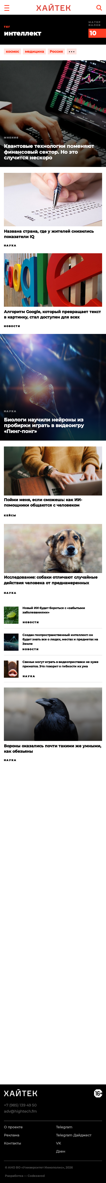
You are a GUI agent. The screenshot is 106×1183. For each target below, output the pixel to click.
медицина (34, 51)
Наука (10, 245)
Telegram (64, 1127)
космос (12, 51)
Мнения (11, 137)
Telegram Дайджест (73, 1135)
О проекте (13, 1127)
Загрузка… (53, 942)
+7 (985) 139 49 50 (20, 1105)
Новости (12, 326)
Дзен (60, 1151)
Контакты (12, 1143)
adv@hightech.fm (20, 1111)
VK (58, 1143)
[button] (7, 7)
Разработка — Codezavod (25, 1176)
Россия (56, 51)
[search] (99, 7)
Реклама (11, 1135)
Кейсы (10, 515)
